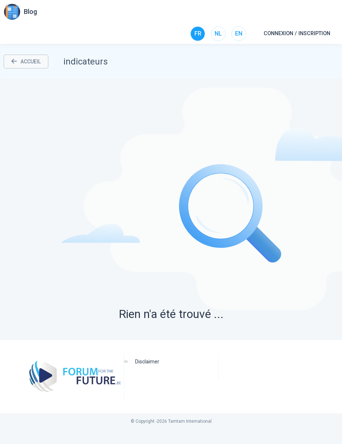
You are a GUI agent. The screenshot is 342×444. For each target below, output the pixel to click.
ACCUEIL (26, 61)
